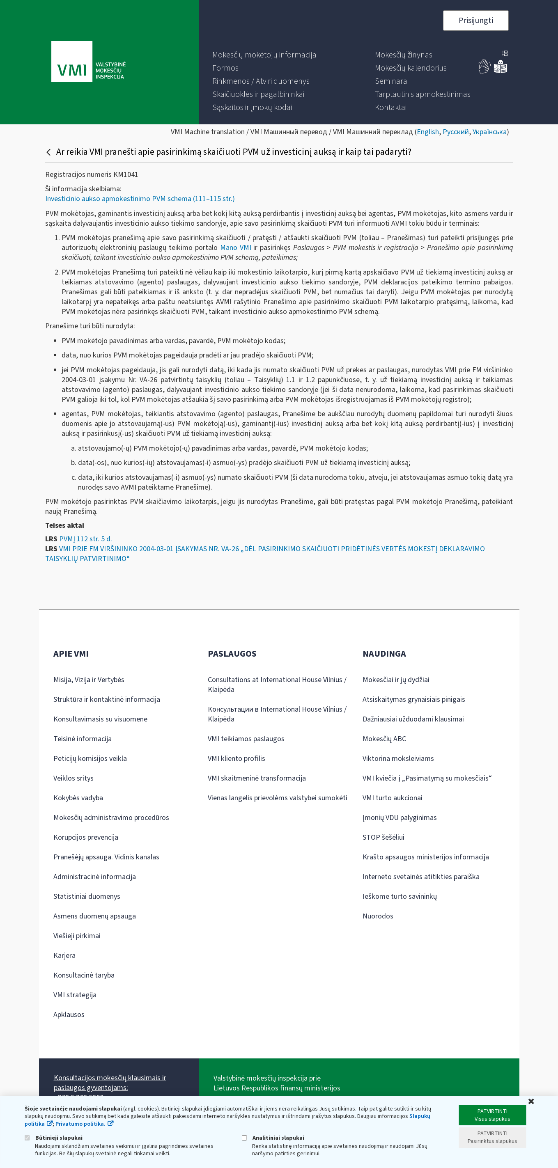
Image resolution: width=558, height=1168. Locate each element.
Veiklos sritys (73, 778)
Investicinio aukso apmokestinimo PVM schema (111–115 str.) (140, 199)
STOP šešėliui (383, 837)
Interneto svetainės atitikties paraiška (421, 877)
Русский (456, 132)
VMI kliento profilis (236, 758)
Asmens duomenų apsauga (94, 916)
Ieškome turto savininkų (400, 896)
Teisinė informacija (82, 739)
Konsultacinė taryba (84, 975)
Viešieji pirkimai (77, 936)
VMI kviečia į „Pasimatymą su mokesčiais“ (427, 778)
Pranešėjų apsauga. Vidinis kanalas (106, 857)
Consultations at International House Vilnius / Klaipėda (277, 685)
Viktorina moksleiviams (398, 758)
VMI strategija (74, 995)
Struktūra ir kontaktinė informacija (106, 699)
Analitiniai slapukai (273, 1138)
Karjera (64, 955)
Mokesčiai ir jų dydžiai (396, 680)
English (428, 132)
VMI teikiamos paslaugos (246, 739)
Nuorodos (378, 916)
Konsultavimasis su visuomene (100, 719)
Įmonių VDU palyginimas (400, 818)
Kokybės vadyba (78, 798)
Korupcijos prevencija (85, 837)
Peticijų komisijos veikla (90, 758)
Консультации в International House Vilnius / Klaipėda (277, 714)
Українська (490, 132)
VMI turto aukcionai (393, 798)
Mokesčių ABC (384, 739)
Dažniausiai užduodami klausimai (413, 719)
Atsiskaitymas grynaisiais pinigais (414, 699)
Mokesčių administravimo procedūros (111, 818)
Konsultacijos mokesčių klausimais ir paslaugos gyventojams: (110, 1083)
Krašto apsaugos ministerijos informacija (426, 857)
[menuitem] (264, 55)
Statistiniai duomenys (86, 896)
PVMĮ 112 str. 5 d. (85, 539)
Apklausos (69, 1015)
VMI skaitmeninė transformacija (257, 778)
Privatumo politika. (80, 1124)
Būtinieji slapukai (54, 1138)
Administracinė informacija (94, 877)
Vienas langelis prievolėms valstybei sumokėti (277, 798)
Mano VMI (235, 248)
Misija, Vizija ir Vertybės (88, 680)
